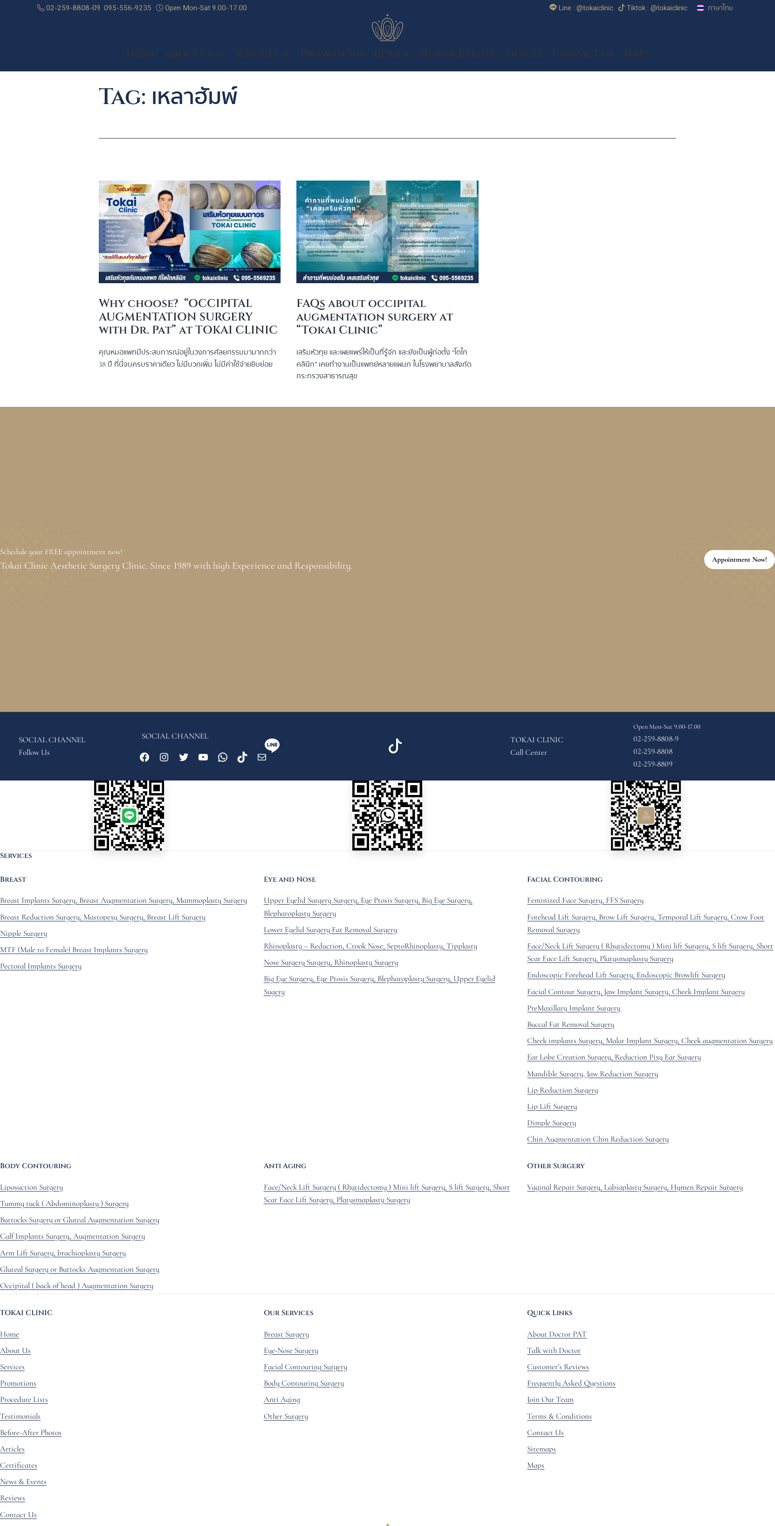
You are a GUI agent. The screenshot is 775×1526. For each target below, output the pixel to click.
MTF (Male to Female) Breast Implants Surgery (74, 952)
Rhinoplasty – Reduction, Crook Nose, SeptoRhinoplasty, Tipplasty (370, 948)
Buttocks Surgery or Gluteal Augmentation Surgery (79, 1222)
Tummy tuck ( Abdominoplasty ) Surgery (64, 1206)
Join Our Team (550, 1402)
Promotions (332, 56)
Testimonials (20, 1418)
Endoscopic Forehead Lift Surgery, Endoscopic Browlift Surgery (626, 977)
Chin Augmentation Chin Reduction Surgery (598, 1141)
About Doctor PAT (557, 1336)
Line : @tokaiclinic (355, 737)
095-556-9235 (127, 8)
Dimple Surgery (551, 1125)
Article (523, 56)
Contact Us (583, 56)
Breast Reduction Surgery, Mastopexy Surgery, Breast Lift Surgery (103, 919)
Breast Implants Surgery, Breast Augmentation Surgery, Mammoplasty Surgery (123, 903)
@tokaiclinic (345, 760)
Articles (12, 1451)
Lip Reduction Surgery (562, 1092)
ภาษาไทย (720, 8)
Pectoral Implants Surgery (41, 968)
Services (263, 56)
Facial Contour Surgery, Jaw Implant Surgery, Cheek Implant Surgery (636, 994)
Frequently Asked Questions (571, 1385)
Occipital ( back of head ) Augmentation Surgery (76, 1288)
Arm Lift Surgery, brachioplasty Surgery (63, 1255)
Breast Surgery (286, 1336)
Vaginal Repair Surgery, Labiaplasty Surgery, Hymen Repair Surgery (635, 1189)
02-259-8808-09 (69, 8)
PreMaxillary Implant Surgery (573, 1010)
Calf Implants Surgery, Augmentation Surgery (72, 1239)
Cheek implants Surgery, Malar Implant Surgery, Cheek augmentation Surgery (650, 1043)
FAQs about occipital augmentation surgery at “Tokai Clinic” (374, 320)
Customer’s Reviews (558, 1369)
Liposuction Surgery (31, 1189)
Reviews (12, 1500)
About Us (195, 56)
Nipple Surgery (23, 936)
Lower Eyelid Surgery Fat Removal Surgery (330, 932)
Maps (636, 56)
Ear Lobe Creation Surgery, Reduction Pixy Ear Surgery (614, 1060)
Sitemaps (541, 1451)
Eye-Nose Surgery (291, 1353)
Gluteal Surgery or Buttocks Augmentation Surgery (79, 1271)
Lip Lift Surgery (552, 1109)
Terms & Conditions (559, 1418)
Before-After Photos (31, 1435)
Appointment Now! (739, 561)
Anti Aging (282, 1402)
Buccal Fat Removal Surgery (570, 1026)
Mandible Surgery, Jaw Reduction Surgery (592, 1076)
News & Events (456, 56)
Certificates (18, 1467)
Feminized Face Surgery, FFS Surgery (585, 903)
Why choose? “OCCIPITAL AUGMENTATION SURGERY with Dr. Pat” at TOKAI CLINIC (188, 320)
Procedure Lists (24, 1402)
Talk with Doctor (554, 1353)
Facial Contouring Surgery (305, 1369)
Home (141, 56)
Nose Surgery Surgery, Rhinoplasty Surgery (331, 964)
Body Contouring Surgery (304, 1385)
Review (392, 56)
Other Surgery (286, 1418)
